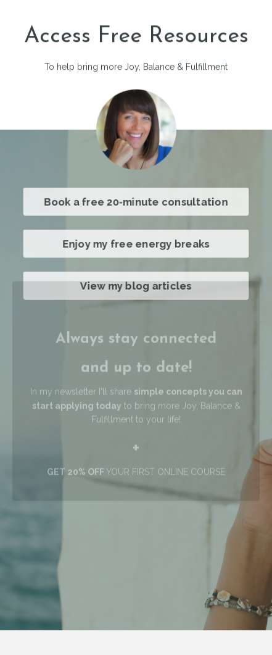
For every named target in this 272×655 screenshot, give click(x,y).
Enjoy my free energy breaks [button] (136, 243)
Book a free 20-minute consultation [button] (136, 201)
